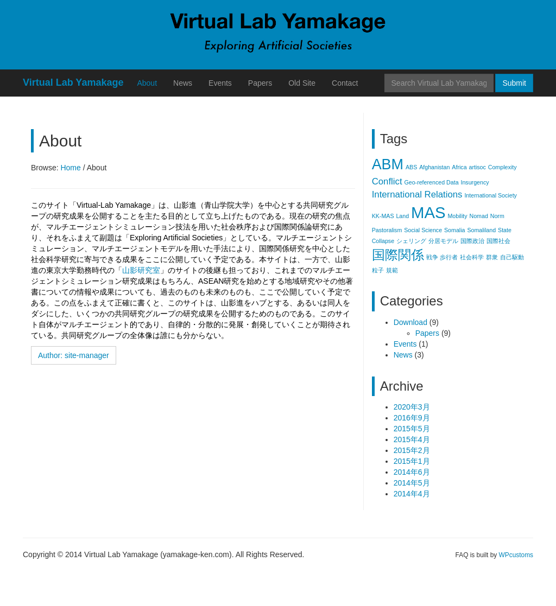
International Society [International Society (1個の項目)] (490, 195)
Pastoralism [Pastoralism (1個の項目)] (387, 230)
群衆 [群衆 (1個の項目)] (492, 257)
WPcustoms (516, 555)
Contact (345, 83)
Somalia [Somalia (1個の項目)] (454, 230)
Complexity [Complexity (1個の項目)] (502, 167)
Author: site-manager (73, 355)
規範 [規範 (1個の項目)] (392, 270)
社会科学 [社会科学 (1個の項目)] (472, 257)
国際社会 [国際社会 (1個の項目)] (498, 241)
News (182, 83)
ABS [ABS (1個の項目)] (411, 167)
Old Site (301, 83)
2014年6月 (412, 472)
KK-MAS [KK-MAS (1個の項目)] (383, 216)
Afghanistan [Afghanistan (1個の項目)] (434, 167)
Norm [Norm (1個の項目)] (497, 216)
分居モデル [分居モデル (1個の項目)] (443, 241)
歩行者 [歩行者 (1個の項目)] (449, 257)
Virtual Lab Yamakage (73, 82)
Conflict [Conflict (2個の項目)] (387, 181)
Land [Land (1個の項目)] (402, 216)
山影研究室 (141, 270)
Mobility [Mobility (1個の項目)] (457, 216)
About (147, 83)
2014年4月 (412, 493)
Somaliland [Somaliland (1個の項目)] (481, 230)
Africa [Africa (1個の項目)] (459, 167)
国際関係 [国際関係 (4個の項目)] (398, 254)
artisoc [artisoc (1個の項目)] (477, 167)
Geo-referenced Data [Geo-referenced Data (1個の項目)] (431, 182)
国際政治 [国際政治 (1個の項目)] (472, 241)
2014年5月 (412, 483)
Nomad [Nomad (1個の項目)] (478, 216)
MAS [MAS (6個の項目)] (428, 212)
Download (410, 322)
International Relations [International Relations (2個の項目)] (417, 194)
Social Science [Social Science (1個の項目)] (423, 230)
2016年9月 (412, 417)
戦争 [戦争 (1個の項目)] (432, 257)
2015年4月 (412, 439)
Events (220, 83)
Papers (260, 83)
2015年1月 (412, 461)
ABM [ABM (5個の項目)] (387, 164)
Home (70, 167)
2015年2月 (412, 450)
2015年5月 (412, 428)
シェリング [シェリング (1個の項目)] (411, 241)
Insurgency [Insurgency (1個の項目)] (474, 182)
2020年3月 (412, 407)
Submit (514, 83)
